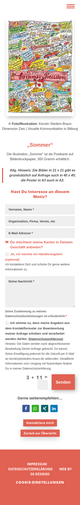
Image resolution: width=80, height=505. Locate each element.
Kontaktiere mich (40, 423)
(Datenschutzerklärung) (45, 339)
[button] (26, 408)
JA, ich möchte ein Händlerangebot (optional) (33, 256)
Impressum (37, 464)
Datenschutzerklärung (30, 469)
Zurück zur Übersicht (40, 433)
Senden (63, 382)
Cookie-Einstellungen (40, 482)
